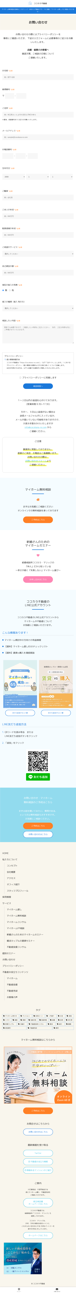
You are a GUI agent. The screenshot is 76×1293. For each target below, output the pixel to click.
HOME (5, 853)
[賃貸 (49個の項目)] (23, 1020)
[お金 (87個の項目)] (61, 1016)
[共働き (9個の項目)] (22, 1024)
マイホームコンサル (16, 922)
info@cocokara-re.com (36, 427)
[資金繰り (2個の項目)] (14, 1028)
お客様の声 (12, 997)
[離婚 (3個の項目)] (69, 1024)
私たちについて (9, 859)
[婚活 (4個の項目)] (51, 1024)
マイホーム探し (14, 909)
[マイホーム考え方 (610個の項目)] (10, 1016)
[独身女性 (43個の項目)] (32, 1020)
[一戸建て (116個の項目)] (50, 1016)
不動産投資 (12, 984)
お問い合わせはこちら (38, 834)
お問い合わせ (8, 959)
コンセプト (12, 865)
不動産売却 (12, 990)
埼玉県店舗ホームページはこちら (38, 1202)
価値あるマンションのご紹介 (38, 1170)
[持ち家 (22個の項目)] (69, 1020)
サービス (6, 903)
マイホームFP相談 (15, 928)
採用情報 (6, 896)
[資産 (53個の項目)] (15, 1020)
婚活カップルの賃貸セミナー (21, 940)
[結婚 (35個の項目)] (53, 1020)
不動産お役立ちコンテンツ (15, 972)
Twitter (38, 1153)
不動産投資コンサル (16, 947)
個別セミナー (8, 953)
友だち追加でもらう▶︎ (20, 713)
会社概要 (11, 872)
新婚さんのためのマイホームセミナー (25, 934)
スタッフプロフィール (17, 890)
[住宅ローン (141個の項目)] (38, 1016)
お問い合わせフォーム (36, 460)
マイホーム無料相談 (16, 915)
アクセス (11, 878)
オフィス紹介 (13, 884)
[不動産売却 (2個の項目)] (39, 1028)
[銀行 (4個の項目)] (60, 1024)
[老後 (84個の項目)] (70, 1016)
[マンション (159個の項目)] (25, 1016)
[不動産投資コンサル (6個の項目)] (37, 1024)
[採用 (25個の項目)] (61, 1020)
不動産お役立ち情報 (38, 1161)
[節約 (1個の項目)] (63, 1028)
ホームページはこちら (38, 1235)
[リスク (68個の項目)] (6, 1020)
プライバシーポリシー (13, 965)
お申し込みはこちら (38, 579)
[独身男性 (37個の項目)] (43, 1020)
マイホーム (12, 978)
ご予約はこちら (38, 519)
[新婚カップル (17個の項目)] (9, 1024)
